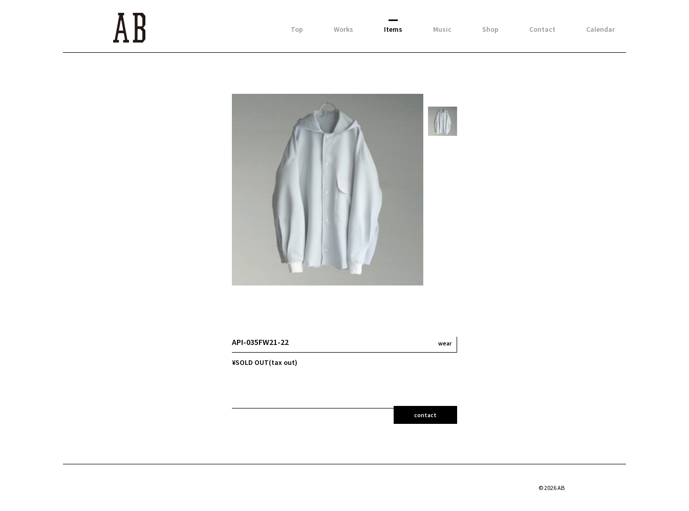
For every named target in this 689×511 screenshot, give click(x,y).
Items (393, 29)
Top (297, 29)
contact (425, 415)
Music (442, 29)
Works (343, 29)
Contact (542, 29)
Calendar (600, 29)
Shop (490, 29)
